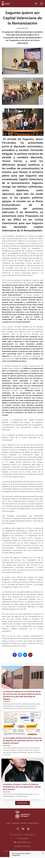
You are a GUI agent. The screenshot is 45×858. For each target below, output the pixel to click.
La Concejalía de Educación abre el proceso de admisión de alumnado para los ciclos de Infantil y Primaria (22, 740)
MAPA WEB (17, 846)
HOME (8, 823)
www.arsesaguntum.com (16, 238)
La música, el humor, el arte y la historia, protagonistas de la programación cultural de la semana (22, 786)
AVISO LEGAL (27, 846)
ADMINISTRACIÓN (33, 823)
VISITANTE (24, 823)
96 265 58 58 (22, 838)
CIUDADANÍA (15, 823)
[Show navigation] (42, 3)
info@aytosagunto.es (22, 842)
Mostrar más (22, 803)
